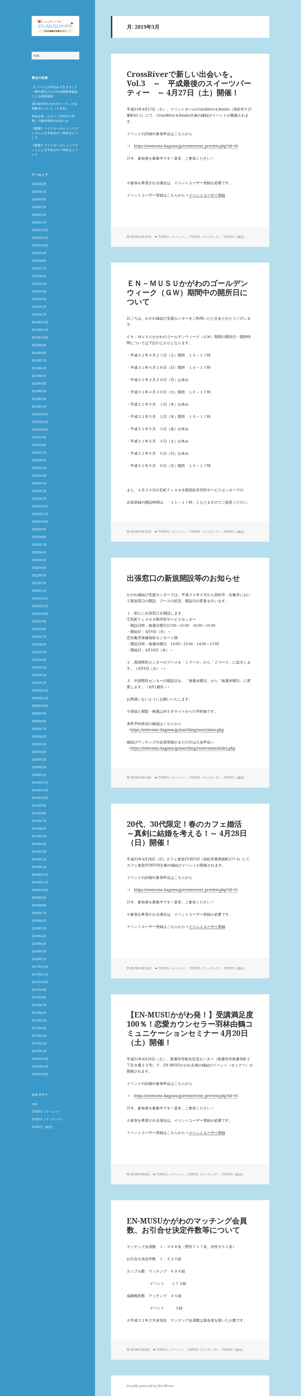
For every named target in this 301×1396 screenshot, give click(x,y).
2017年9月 (39, 990)
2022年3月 (39, 575)
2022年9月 (39, 529)
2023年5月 (39, 468)
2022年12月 (40, 506)
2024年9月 (39, 345)
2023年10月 (40, 429)
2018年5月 (39, 928)
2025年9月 (39, 253)
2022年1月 (39, 591)
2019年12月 (40, 782)
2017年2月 (39, 1043)
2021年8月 (39, 629)
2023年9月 (39, 437)
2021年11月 (40, 606)
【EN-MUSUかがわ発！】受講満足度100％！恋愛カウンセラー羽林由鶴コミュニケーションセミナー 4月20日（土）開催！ (190, 1028)
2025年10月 (40, 245)
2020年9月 (39, 713)
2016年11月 (40, 1066)
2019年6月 (39, 828)
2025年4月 (39, 291)
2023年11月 (40, 422)
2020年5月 (39, 744)
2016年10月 (40, 1074)
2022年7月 (39, 545)
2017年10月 (40, 982)
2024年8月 (39, 353)
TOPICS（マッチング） (48, 1119)
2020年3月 (39, 759)
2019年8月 (39, 813)
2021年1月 (39, 683)
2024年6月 (39, 368)
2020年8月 (39, 721)
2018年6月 (39, 921)
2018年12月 (40, 874)
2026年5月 (39, 192)
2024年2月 (39, 399)
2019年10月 (40, 798)
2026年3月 (39, 207)
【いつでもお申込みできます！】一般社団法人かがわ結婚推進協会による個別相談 (55, 91)
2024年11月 (40, 330)
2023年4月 (39, 475)
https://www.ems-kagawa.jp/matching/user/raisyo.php (177, 729)
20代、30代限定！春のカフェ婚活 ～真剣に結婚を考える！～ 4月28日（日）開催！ (188, 833)
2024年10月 (40, 337)
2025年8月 (39, 261)
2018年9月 (39, 897)
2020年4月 (39, 752)
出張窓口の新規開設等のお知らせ (183, 578)
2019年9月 (39, 805)
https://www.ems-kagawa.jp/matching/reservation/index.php (182, 748)
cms (34, 1104)
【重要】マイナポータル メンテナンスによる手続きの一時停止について (55, 133)
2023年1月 (39, 498)
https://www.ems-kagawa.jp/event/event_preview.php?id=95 (186, 889)
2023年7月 (39, 452)
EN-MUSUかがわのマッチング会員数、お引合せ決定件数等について (187, 1225)
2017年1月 (39, 1051)
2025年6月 (39, 276)
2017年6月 (39, 1013)
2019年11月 (40, 790)
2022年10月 (40, 521)
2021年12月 (40, 598)
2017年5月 (39, 1020)
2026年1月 (39, 222)
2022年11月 (40, 514)
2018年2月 (39, 951)
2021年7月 (39, 637)
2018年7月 (39, 913)
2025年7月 (39, 268)
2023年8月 (39, 445)
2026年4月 (39, 199)
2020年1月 (39, 775)
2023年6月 (39, 460)
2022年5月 (39, 560)
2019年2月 (39, 859)
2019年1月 (39, 867)
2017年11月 (40, 974)
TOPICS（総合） (43, 1127)
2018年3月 (39, 944)
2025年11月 (40, 238)
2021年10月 (40, 614)
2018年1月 (39, 959)
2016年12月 (40, 1059)
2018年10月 (40, 890)
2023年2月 (39, 491)
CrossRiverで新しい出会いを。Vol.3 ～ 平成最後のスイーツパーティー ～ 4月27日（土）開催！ (189, 83)
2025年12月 (40, 230)
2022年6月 (39, 552)
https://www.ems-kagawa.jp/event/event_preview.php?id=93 (186, 1095)
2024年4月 (39, 383)
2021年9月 (39, 621)
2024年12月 (40, 322)
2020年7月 (39, 729)
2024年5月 (39, 376)
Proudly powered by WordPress (150, 1386)
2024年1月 (39, 406)
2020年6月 (39, 736)
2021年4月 (39, 660)
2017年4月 (39, 1028)
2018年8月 (39, 905)
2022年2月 (39, 583)
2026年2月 (39, 215)
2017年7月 (39, 1005)
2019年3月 (39, 851)
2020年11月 (40, 698)
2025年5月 (39, 284)
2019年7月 (39, 821)
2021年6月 (39, 644)
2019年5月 (39, 836)
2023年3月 (39, 483)
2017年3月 (39, 1036)
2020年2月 (39, 767)
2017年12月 (40, 967)
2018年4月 (39, 936)
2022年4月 (39, 568)
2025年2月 (39, 307)
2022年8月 (39, 537)
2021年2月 (39, 675)
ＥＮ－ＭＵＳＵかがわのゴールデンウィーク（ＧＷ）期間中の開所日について (187, 292)
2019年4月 (39, 844)
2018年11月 (40, 882)
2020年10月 (40, 706)
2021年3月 (39, 667)
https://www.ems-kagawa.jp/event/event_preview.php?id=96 (186, 145)
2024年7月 (39, 360)
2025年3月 (39, 299)
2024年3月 (39, 391)
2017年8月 (39, 997)
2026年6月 (39, 184)
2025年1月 (39, 314)
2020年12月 (40, 690)
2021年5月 (39, 652)
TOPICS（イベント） (46, 1111)
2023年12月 (40, 414)
